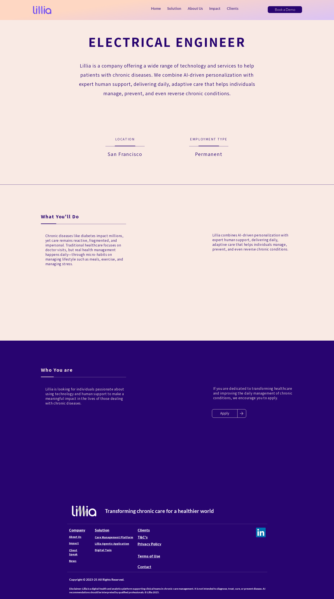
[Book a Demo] (285, 9)
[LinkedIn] (261, 532)
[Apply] (225, 413)
